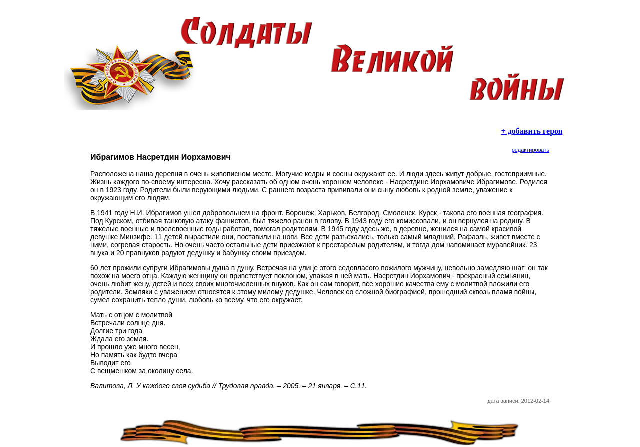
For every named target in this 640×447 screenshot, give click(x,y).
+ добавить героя (532, 131)
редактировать (531, 150)
